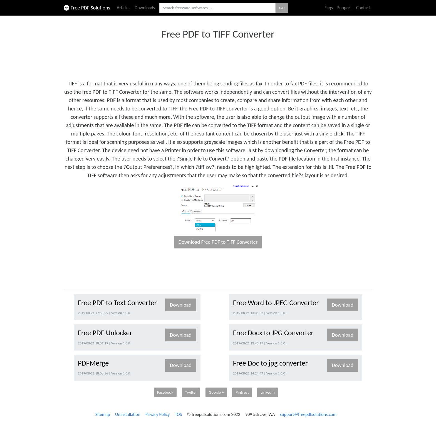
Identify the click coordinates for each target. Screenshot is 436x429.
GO (281, 7)
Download (181, 305)
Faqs (329, 7)
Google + (216, 392)
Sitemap (102, 414)
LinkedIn (268, 392)
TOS (178, 414)
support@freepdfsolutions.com (308, 414)
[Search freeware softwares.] (217, 8)
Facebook (165, 392)
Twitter (191, 392)
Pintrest (242, 392)
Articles (123, 7)
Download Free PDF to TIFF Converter (218, 242)
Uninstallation (127, 414)
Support (344, 7)
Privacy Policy (157, 414)
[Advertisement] (218, 57)
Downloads (145, 7)
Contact (363, 7)
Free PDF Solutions (87, 7)
